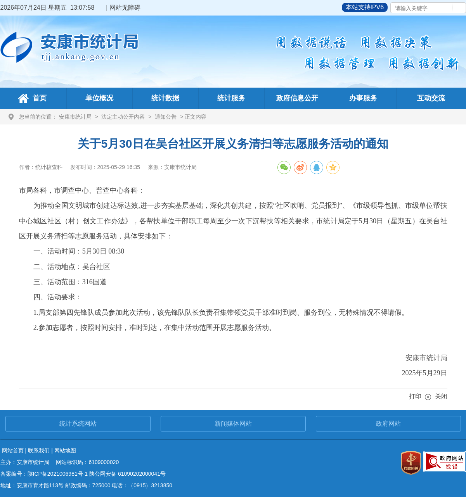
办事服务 (363, 98)
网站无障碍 (124, 7)
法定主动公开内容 (123, 117)
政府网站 (388, 423)
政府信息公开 (297, 98)
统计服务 (231, 98)
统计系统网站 (78, 423)
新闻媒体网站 (233, 423)
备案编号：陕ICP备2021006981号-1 (44, 474)
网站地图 (65, 450)
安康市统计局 (75, 117)
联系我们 (39, 450)
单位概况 (99, 98)
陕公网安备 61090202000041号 (127, 474)
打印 (415, 396)
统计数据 (165, 98)
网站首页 (13, 450)
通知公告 (166, 117)
